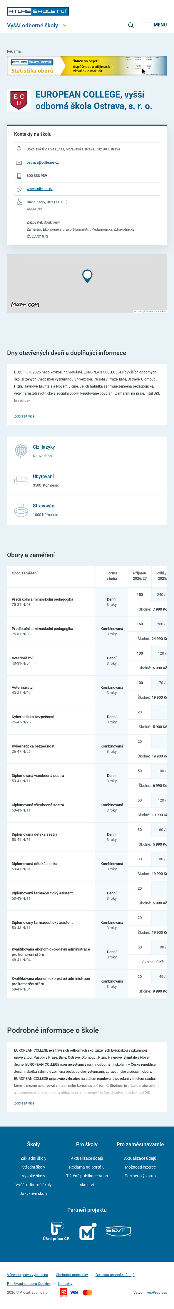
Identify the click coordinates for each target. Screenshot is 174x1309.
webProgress (156, 1292)
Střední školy (33, 1167)
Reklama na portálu (87, 1167)
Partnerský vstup (140, 1176)
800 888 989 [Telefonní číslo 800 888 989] (37, 176)
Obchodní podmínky (72, 1275)
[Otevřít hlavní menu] (38, 25)
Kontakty (65, 1284)
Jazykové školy (33, 1193)
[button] (87, 276)
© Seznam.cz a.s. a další (154, 311)
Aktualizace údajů (87, 1158)
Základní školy (33, 1158)
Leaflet (138, 311)
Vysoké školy (33, 1176)
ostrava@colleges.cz (43, 162)
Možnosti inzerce (140, 1167)
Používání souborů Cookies (29, 1284)
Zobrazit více (24, 416)
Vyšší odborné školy (34, 1184)
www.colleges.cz (40, 189)
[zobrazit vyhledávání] (131, 25)
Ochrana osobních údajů (115, 1275)
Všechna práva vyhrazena (27, 1275)
